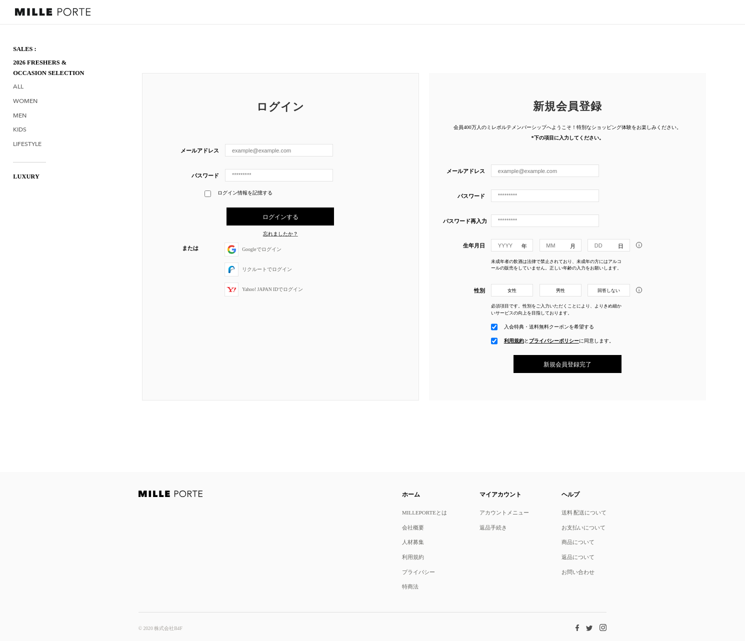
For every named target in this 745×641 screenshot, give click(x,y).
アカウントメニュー (504, 512)
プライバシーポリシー (554, 340)
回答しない (609, 290)
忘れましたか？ (280, 234)
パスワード (205, 175)
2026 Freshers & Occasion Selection (48, 67)
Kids (19, 130)
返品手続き (493, 527)
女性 (512, 290)
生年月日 (474, 245)
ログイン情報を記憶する (238, 193)
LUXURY (26, 176)
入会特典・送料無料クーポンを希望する (549, 326)
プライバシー (418, 571)
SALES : (24, 49)
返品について (578, 557)
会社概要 (413, 527)
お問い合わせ (578, 571)
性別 (479, 290)
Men (19, 116)
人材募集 (413, 541)
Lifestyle (27, 144)
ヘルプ (571, 494)
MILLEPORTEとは (424, 512)
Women (25, 101)
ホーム (411, 494)
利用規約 (514, 340)
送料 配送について (584, 512)
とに (559, 340)
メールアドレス (199, 150)
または (190, 247)
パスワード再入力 (464, 221)
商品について (578, 541)
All (18, 86)
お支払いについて (584, 527)
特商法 (410, 586)
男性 (560, 290)
